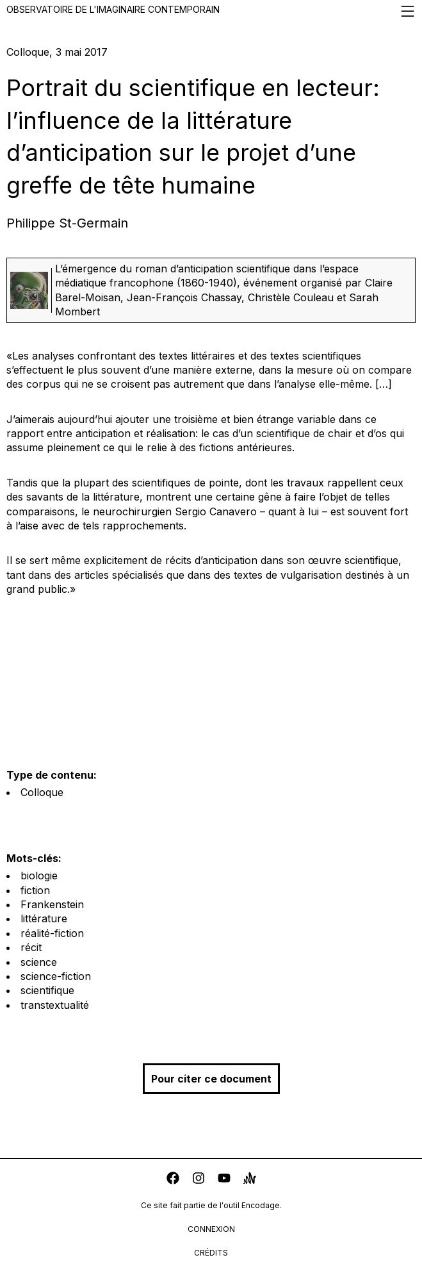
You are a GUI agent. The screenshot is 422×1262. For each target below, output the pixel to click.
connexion (211, 1229)
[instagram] (198, 1180)
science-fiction (55, 976)
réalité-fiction (52, 933)
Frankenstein (52, 904)
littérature (43, 918)
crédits (211, 1253)
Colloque (41, 792)
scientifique (47, 990)
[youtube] (224, 1180)
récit (31, 947)
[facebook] (172, 1180)
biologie (39, 875)
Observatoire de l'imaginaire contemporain (211, 11)
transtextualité (54, 1005)
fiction (35, 890)
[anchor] (249, 1180)
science (38, 962)
